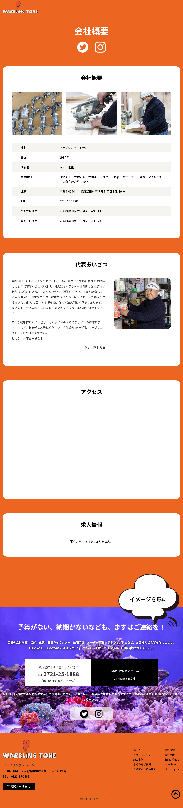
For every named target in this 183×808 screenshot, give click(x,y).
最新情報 (170, 750)
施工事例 (138, 759)
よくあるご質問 (142, 764)
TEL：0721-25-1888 (16, 776)
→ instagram (172, 769)
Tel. (58, 674)
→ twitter (171, 764)
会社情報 (170, 755)
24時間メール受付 (18, 786)
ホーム (137, 750)
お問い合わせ (172, 759)
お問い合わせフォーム (124, 670)
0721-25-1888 (69, 201)
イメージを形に (142, 755)
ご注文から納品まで (144, 769)
